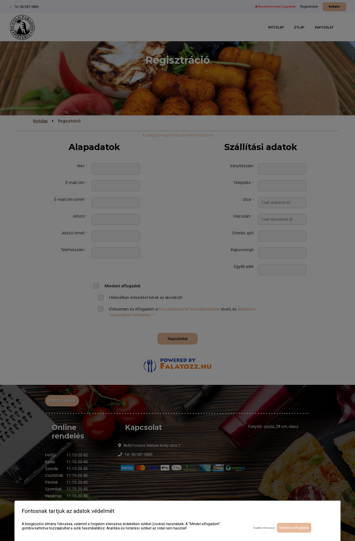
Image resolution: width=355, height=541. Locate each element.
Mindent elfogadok (294, 528)
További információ (264, 527)
